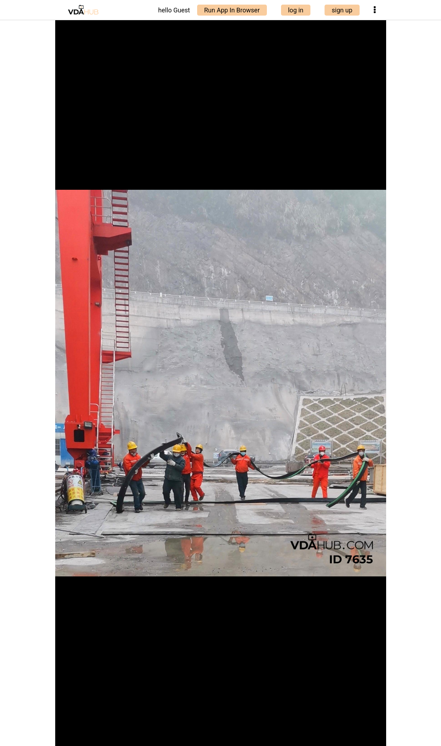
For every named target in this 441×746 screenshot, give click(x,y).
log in (296, 10)
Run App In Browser (232, 10)
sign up (342, 10)
